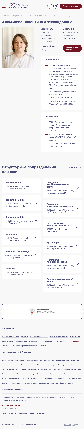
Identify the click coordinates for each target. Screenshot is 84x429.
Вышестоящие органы (39, 337)
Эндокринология (66, 383)
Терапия (61, 379)
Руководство (34, 341)
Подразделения (21, 341)
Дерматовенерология (10, 365)
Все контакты (75, 168)
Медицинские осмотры (30, 370)
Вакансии (24, 337)
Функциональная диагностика (37, 383)
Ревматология (69, 374)
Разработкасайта (76, 425)
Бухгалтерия (61, 246)
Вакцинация (20, 361)
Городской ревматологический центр (61, 208)
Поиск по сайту (49, 6)
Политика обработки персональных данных (29, 346)
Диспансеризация (28, 365)
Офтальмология (8, 374)
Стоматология (36, 379)
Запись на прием (71, 6)
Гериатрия (75, 361)
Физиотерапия (17, 383)
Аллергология (7, 361)
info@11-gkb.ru (9, 413)
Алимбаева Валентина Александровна (59, 16)
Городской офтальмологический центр (61, 188)
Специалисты (75, 341)
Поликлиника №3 (19, 220)
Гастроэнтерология (34, 361)
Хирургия (54, 383)
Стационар (19, 237)
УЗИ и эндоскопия (74, 379)
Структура (6, 346)
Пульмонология (56, 374)
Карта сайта (31, 425)
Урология (5, 383)
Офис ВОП (19, 272)
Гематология (49, 361)
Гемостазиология (62, 361)
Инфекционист (63, 365)
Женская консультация (19, 255)
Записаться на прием (72, 49)
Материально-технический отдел (61, 264)
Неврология (46, 370)
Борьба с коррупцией (10, 337)
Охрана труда (7, 341)
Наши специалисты (34, 16)
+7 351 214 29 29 (11, 406)
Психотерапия (42, 374)
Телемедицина (50, 379)
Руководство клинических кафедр (55, 341)
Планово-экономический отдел (61, 283)
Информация (75, 337)
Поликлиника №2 (19, 203)
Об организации (18, 16)
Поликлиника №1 (19, 186)
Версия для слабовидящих (56, 6)
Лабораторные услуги (10, 370)
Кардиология (76, 365)
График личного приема (59, 337)
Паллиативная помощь (25, 374)
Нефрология (57, 370)
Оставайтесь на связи (12, 390)
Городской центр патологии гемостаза (61, 227)
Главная (6, 16)
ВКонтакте (41, 413)
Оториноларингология (73, 370)
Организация (8, 329)
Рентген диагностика (10, 379)
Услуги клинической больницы (16, 352)
